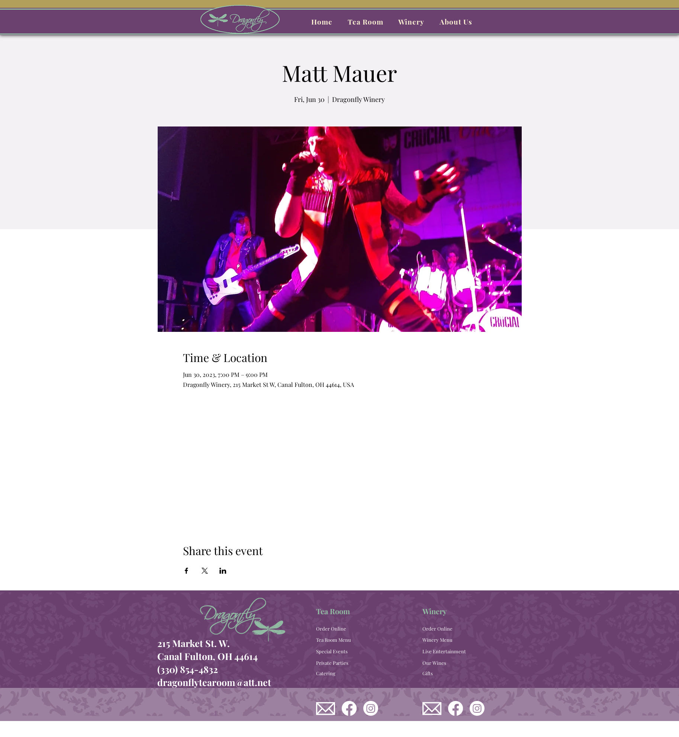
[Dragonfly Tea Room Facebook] (349, 708)
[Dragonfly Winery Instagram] (477, 708)
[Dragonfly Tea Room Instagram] (370, 708)
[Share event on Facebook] (186, 571)
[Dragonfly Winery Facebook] (455, 708)
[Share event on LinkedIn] (222, 571)
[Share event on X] (204, 571)
